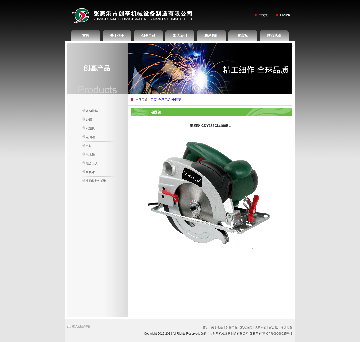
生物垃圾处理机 (94, 181)
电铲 (87, 146)
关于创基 (117, 35)
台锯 (87, 119)
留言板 (243, 35)
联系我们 (211, 35)
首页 (85, 35)
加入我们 (180, 35)
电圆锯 (88, 137)
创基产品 (149, 35)
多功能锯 (90, 111)
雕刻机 (88, 128)
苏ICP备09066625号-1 (277, 333)
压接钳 (88, 172)
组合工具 (90, 163)
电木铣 (88, 154)
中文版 (263, 15)
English (285, 15)
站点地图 (274, 35)
